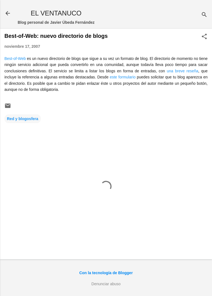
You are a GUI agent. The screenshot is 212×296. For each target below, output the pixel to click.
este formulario (123, 77)
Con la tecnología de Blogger (106, 273)
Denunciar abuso (106, 284)
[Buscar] (204, 15)
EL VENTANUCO (56, 13)
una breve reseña (182, 71)
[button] (204, 37)
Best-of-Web (15, 58)
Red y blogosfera (22, 119)
